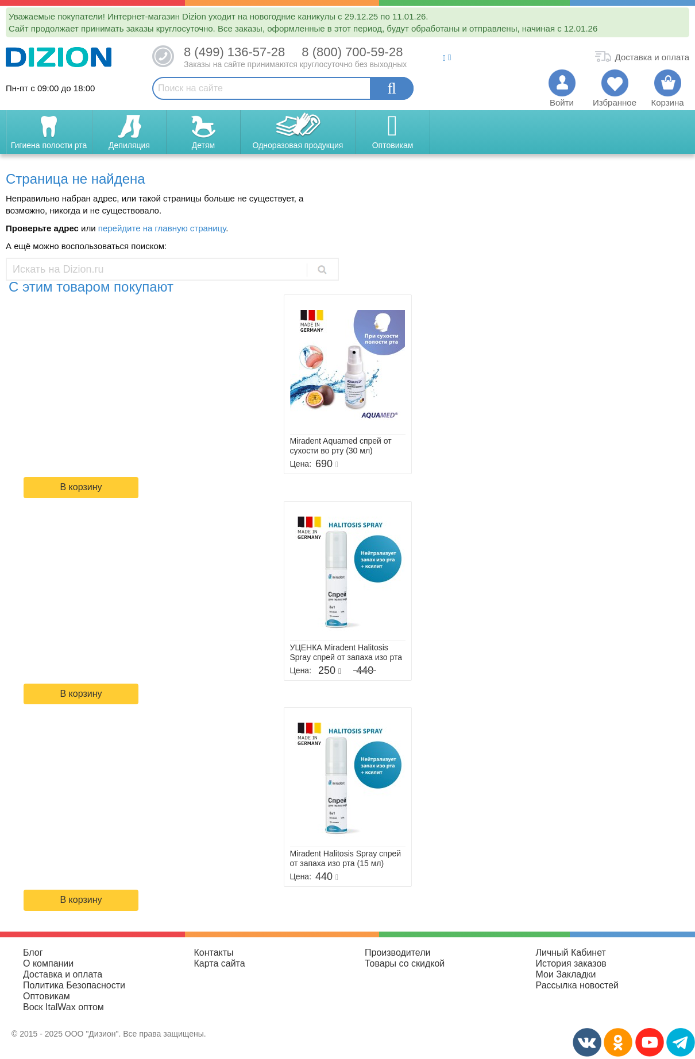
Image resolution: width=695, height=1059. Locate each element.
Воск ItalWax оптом (63, 1007)
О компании (48, 963)
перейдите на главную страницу (162, 228)
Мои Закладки (566, 974)
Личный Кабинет (571, 952)
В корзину (81, 487)
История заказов (571, 963)
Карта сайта (219, 963)
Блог (33, 952)
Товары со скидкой (405, 963)
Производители (398, 952)
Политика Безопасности (74, 985)
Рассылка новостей (577, 985)
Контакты (214, 952)
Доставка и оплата (62, 974)
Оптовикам (46, 996)
